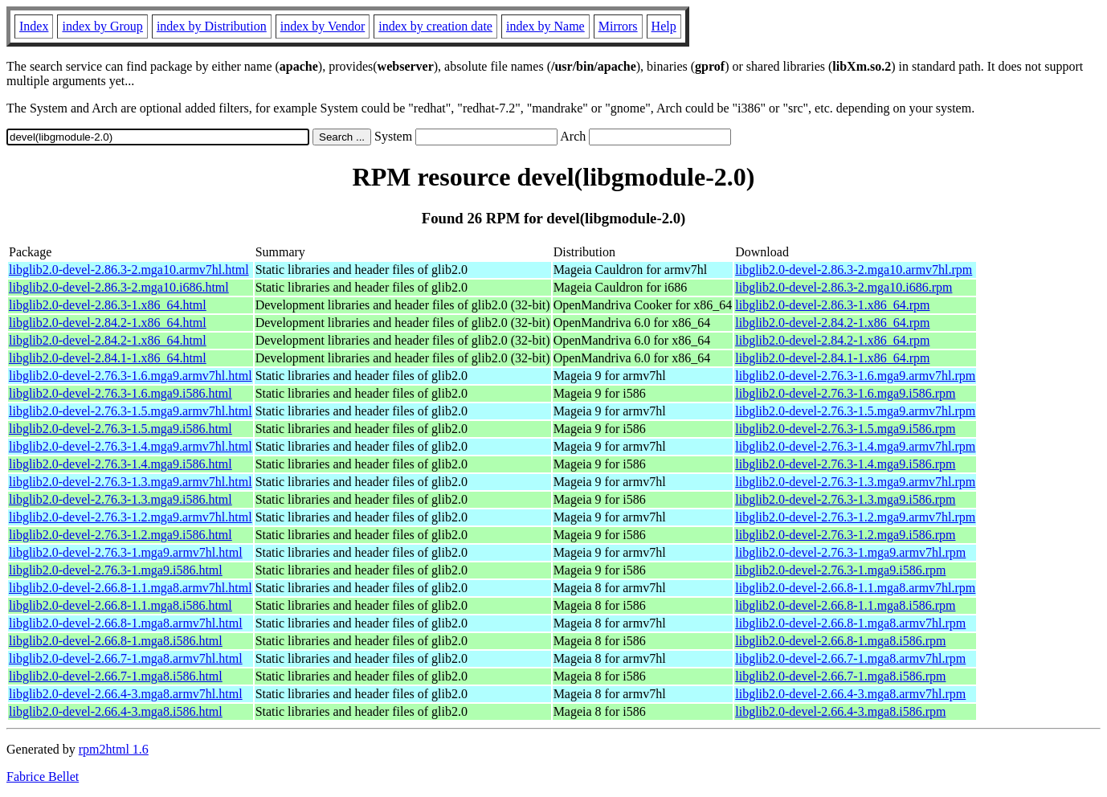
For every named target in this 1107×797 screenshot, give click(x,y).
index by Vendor (322, 26)
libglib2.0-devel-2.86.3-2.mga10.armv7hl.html (129, 269)
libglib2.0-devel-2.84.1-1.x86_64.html (107, 358)
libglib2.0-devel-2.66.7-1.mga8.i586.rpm (840, 676)
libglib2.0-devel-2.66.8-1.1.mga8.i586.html (120, 605)
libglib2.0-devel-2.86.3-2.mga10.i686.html (119, 287)
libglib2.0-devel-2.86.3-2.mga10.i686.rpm (843, 287)
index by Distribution (212, 26)
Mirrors (618, 26)
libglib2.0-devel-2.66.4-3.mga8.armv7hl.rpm (850, 694)
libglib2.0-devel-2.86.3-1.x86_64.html (107, 305)
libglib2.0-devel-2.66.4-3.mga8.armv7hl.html (126, 694)
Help (664, 26)
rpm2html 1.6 (114, 749)
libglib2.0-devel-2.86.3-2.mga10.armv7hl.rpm (853, 269)
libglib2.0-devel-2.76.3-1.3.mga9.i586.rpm (845, 499)
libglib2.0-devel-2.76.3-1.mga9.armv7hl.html (126, 552)
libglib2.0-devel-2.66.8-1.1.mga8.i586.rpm (845, 605)
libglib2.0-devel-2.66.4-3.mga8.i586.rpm (840, 711)
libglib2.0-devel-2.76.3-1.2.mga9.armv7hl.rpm (855, 517)
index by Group (102, 26)
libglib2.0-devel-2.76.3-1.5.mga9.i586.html (120, 428)
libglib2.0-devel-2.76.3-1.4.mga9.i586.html (120, 464)
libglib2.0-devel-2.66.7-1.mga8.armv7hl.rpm (850, 658)
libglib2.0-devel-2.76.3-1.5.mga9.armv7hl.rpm (855, 411)
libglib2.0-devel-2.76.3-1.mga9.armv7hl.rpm (850, 552)
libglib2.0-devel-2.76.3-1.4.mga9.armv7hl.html (130, 446)
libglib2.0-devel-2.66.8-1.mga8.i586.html (116, 641)
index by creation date (435, 26)
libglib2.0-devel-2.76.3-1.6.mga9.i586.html (120, 393)
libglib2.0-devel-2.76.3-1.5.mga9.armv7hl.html (130, 411)
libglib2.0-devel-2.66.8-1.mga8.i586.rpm (840, 641)
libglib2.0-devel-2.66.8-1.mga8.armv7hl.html (126, 623)
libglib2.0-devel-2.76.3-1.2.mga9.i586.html (120, 535)
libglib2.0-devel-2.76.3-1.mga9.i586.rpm (840, 570)
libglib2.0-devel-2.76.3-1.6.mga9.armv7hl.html (130, 375)
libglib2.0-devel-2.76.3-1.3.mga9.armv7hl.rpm (855, 481)
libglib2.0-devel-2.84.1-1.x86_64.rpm (832, 358)
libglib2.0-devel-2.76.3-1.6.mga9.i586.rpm (845, 393)
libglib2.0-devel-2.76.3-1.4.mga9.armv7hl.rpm (855, 446)
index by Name (545, 26)
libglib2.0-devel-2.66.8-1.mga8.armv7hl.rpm (850, 623)
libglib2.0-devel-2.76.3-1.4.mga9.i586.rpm (845, 464)
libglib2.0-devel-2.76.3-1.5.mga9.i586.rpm (845, 428)
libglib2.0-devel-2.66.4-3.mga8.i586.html (116, 711)
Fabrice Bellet (42, 776)
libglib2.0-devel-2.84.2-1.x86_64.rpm (832, 322)
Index (33, 26)
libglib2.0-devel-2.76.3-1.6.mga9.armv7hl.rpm (855, 375)
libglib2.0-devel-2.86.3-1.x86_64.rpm (832, 305)
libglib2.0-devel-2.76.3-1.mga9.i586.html (116, 570)
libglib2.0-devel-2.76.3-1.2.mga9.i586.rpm (845, 535)
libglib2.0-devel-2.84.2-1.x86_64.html (107, 322)
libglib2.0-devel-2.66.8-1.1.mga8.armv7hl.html (130, 588)
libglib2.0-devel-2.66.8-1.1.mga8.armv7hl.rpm (855, 588)
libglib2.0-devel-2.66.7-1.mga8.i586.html (116, 676)
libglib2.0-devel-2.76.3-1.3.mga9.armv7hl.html (130, 481)
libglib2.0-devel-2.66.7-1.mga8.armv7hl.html (126, 658)
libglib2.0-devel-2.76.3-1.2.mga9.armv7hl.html (130, 517)
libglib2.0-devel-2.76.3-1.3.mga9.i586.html (120, 499)
